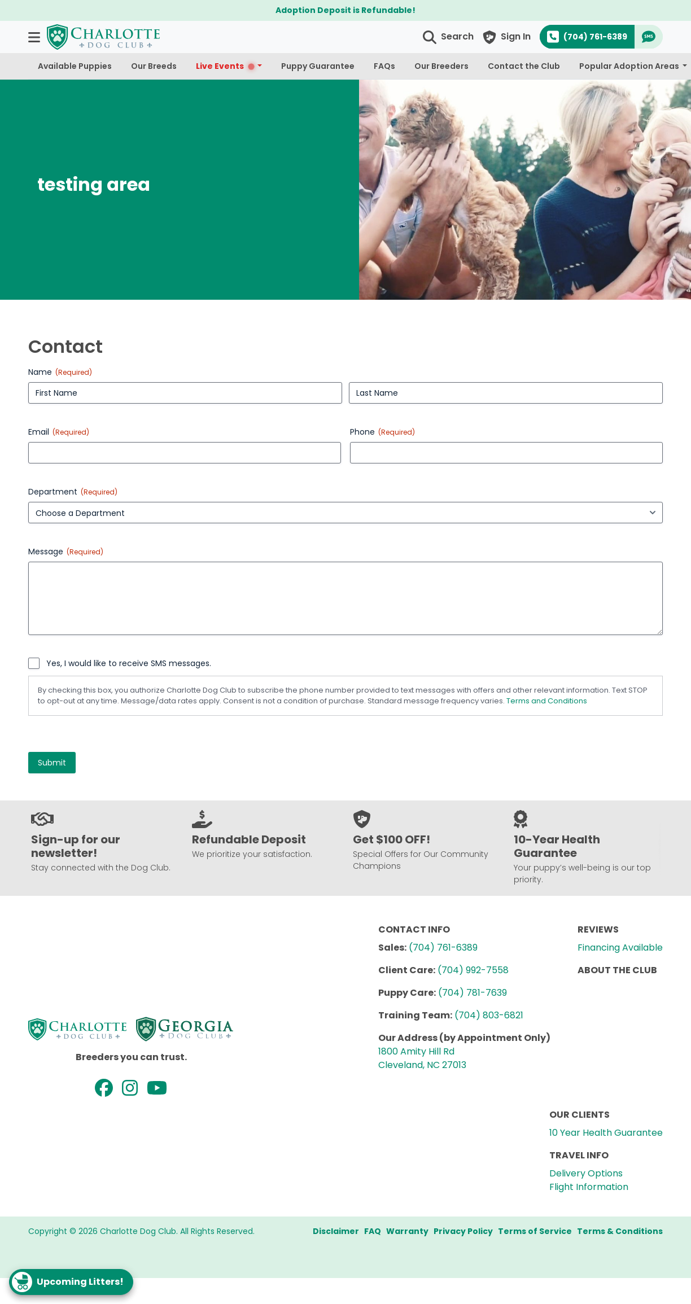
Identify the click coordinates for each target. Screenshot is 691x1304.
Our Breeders (441, 66)
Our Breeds (154, 66)
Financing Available (620, 947)
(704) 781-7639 (472, 992)
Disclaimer (336, 1231)
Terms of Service (535, 1231)
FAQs (384, 66)
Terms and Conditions (546, 700)
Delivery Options (586, 1173)
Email (58, 431)
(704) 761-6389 (443, 947)
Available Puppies (75, 66)
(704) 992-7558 (473, 970)
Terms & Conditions (620, 1231)
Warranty (407, 1231)
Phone (382, 431)
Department (72, 491)
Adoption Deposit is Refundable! (345, 10)
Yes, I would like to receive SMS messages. (128, 663)
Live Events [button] (225, 66)
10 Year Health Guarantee (606, 1132)
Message (65, 551)
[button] (35, 37)
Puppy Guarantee (318, 66)
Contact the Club (524, 66)
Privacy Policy (463, 1231)
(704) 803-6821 (488, 1015)
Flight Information (588, 1186)
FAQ (372, 1231)
